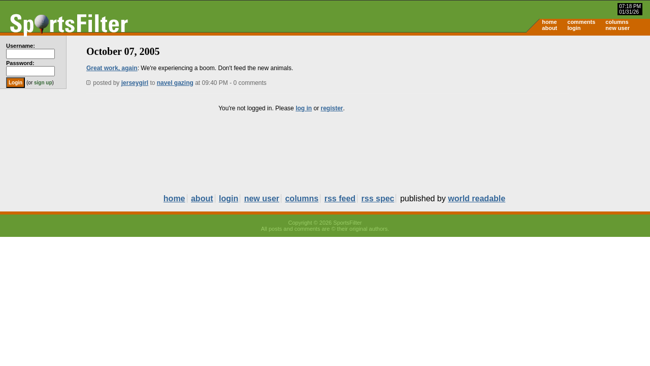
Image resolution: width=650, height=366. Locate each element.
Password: (20, 63)
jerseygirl (134, 82)
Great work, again (112, 68)
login (573, 28)
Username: (20, 46)
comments (581, 22)
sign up (43, 82)
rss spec (378, 198)
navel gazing (175, 82)
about (549, 28)
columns (616, 22)
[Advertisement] (563, 115)
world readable (476, 198)
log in (304, 108)
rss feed (339, 198)
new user (617, 28)
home (549, 22)
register (331, 108)
